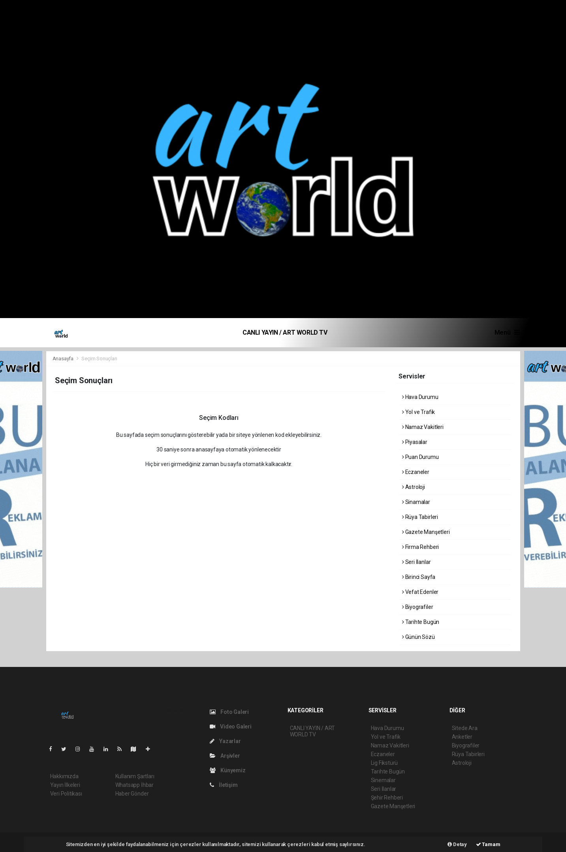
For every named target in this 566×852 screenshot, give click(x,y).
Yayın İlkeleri (65, 785)
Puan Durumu (420, 457)
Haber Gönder (132, 793)
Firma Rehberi (420, 547)
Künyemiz (228, 770)
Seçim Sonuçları (99, 358)
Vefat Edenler (420, 592)
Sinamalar (416, 502)
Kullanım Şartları (134, 776)
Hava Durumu (420, 397)
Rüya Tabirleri (420, 517)
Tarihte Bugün (420, 622)
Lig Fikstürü (384, 763)
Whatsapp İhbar (134, 785)
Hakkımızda (64, 776)
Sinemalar (383, 780)
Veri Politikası (66, 793)
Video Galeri (231, 726)
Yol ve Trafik (418, 412)
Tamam (488, 844)
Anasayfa (64, 358)
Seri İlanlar (416, 562)
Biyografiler (417, 607)
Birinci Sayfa (418, 577)
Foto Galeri (229, 712)
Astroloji (413, 487)
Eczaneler (415, 472)
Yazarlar (225, 741)
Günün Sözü (418, 637)
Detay (457, 844)
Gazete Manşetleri (425, 532)
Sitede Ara (465, 728)
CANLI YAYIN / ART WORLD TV (285, 332)
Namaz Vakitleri (423, 427)
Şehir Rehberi (387, 797)
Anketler (462, 737)
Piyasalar (414, 442)
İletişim (224, 785)
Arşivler (225, 756)
